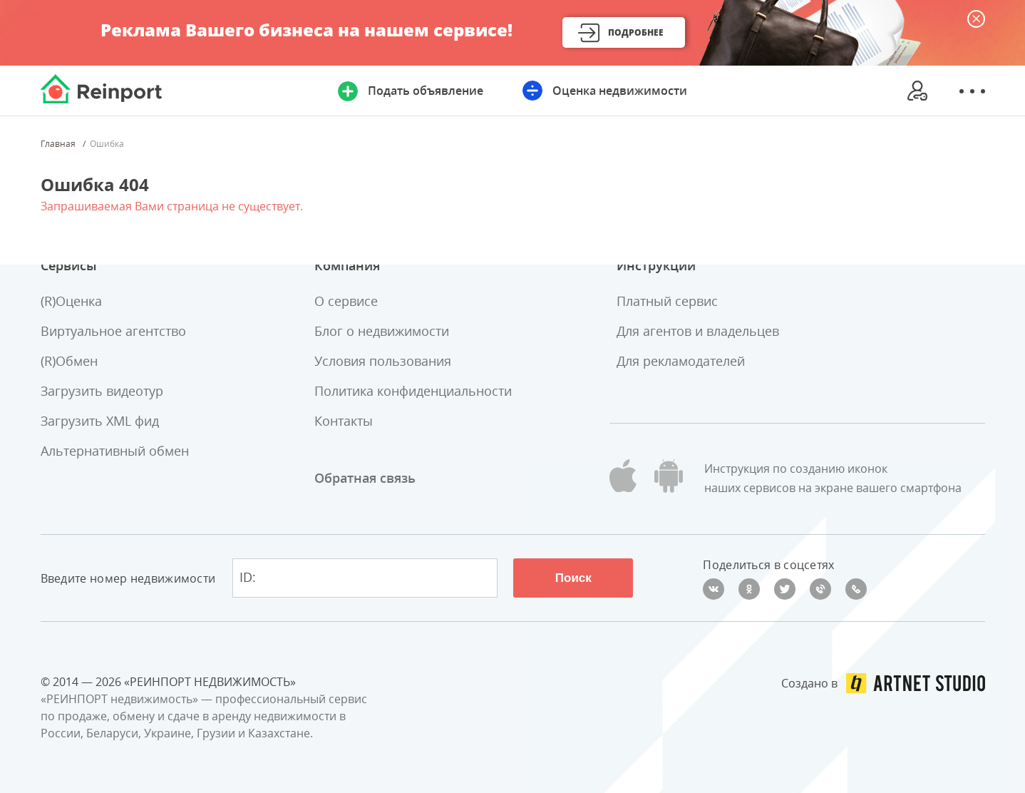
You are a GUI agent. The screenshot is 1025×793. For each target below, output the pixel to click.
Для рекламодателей (681, 360)
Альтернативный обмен (115, 450)
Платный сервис (667, 300)
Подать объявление (425, 90)
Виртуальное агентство (113, 330)
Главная (58, 144)
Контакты (343, 420)
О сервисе (346, 300)
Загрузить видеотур (102, 390)
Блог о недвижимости (381, 330)
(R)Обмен (69, 360)
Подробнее (636, 32)
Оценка (619, 90)
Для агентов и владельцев (698, 330)
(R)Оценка (71, 300)
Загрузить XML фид (100, 420)
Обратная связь (365, 477)
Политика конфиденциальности (413, 390)
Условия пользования (382, 360)
